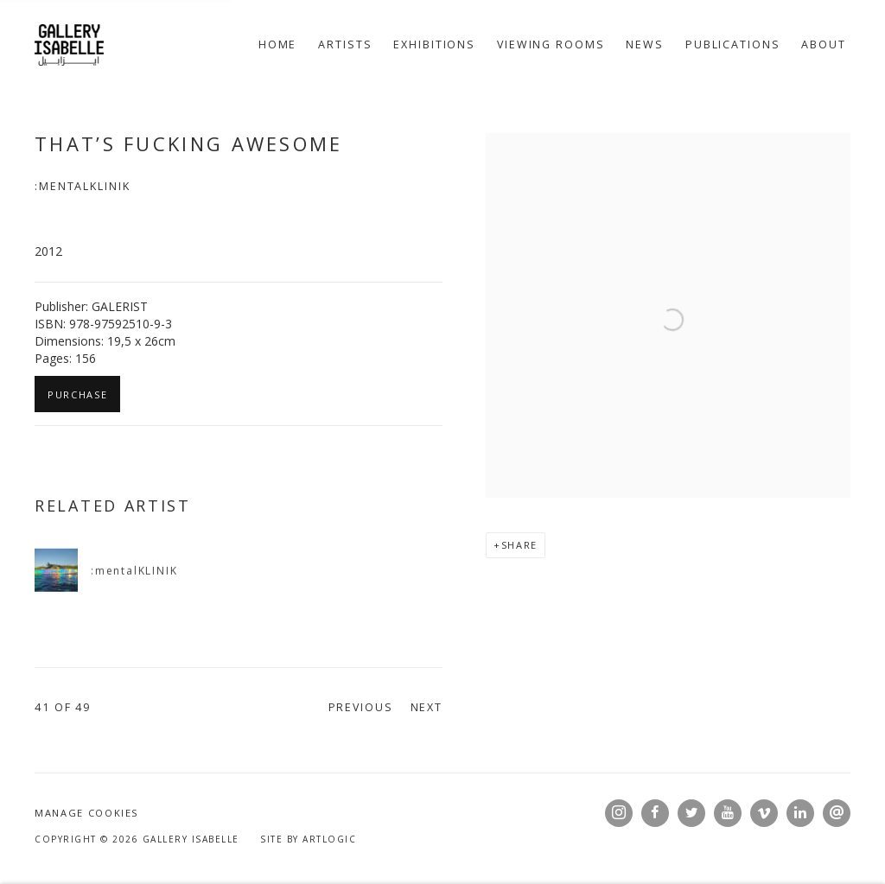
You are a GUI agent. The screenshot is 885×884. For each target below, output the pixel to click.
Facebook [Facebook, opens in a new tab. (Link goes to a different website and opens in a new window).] (655, 813)
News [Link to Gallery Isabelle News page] (645, 44)
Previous (360, 707)
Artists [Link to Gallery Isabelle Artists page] (345, 44)
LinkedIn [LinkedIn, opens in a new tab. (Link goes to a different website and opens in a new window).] (800, 813)
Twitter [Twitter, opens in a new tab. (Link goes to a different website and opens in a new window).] (691, 813)
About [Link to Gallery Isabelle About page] (823, 44)
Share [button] (519, 544)
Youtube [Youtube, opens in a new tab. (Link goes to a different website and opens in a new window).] (728, 813)
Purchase (77, 394)
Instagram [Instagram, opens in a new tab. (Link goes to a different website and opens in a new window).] (619, 813)
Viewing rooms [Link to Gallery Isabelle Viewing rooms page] (550, 44)
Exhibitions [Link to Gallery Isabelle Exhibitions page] (434, 44)
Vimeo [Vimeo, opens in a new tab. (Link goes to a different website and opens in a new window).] (764, 813)
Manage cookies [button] (86, 812)
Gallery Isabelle (69, 45)
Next (427, 707)
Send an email (836, 813)
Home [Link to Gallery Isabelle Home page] (277, 44)
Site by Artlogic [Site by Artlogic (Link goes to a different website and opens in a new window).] (308, 839)
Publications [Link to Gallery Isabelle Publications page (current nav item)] (732, 44)
